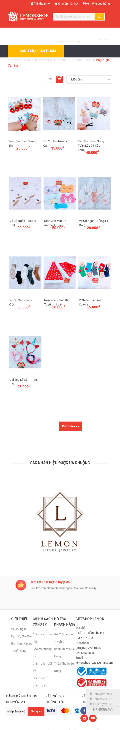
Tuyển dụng (18, 650)
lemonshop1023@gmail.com (94, 662)
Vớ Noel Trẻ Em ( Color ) (90, 302)
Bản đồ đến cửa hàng (27, 76)
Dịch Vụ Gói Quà (21, 636)
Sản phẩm (69, 64)
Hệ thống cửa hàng (96, 3)
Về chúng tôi (19, 629)
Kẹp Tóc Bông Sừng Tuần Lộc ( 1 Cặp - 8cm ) (91, 146)
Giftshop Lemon (90, 619)
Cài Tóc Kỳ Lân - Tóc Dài (23, 382)
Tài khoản (40, 3)
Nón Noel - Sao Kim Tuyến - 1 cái (57, 302)
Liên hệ (57, 76)
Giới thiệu (44, 64)
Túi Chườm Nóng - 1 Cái (56, 143)
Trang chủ (19, 64)
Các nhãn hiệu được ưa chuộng (60, 462)
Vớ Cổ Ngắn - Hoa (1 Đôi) (22, 223)
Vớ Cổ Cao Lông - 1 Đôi (22, 302)
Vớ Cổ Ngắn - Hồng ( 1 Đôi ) (93, 223)
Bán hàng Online (21, 643)
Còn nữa (70, 426)
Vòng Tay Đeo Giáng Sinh (21, 143)
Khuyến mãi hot (66, 3)
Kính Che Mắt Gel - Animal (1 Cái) (56, 223)
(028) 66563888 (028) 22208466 (70, 36)
